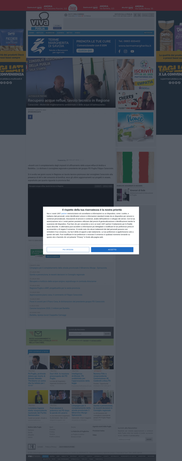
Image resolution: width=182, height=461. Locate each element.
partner (64, 213)
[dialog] (91, 230)
